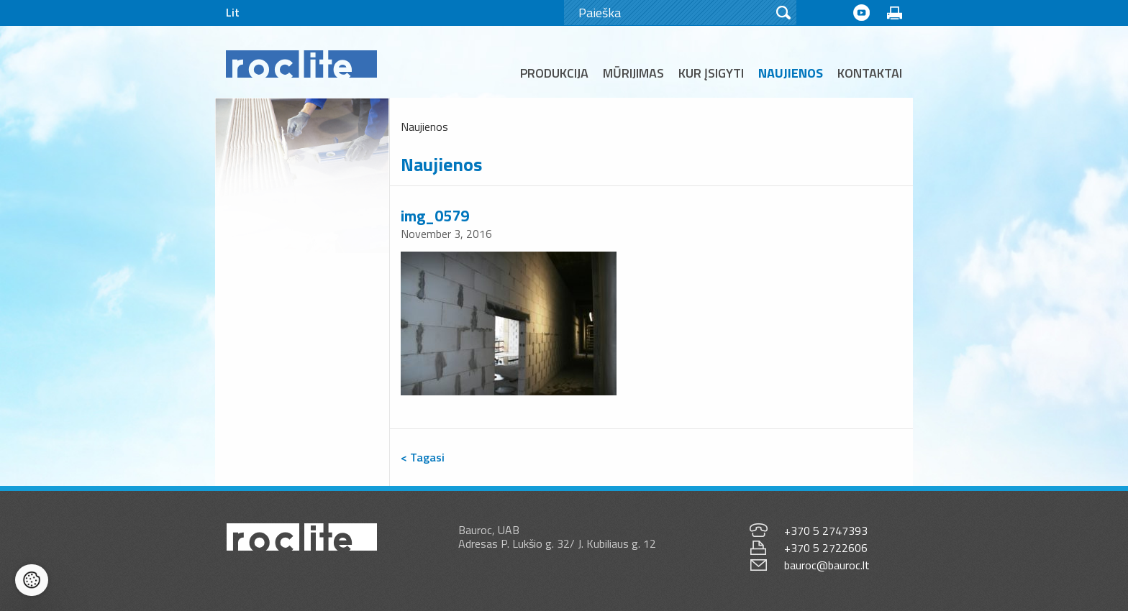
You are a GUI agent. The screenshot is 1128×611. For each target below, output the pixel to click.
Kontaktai (869, 73)
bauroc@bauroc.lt (827, 565)
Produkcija (554, 73)
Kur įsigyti (711, 73)
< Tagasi (423, 457)
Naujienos (790, 73)
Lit (233, 12)
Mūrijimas (633, 73)
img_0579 (435, 215)
